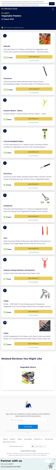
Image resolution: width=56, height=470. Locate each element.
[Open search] (53, 9)
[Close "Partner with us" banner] (54, 459)
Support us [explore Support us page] (38, 439)
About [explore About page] (5, 439)
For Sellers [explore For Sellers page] (48, 439)
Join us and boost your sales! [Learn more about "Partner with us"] (11, 466)
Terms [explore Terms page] (20, 439)
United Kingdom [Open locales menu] (38, 446)
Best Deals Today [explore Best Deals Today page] (9, 442)
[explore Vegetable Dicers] (28, 377)
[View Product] (28, 47)
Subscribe (28, 427)
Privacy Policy (35, 5)
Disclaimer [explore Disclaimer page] (28, 439)
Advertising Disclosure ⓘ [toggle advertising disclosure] (16, 446)
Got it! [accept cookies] (51, 3)
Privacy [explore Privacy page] (12, 439)
